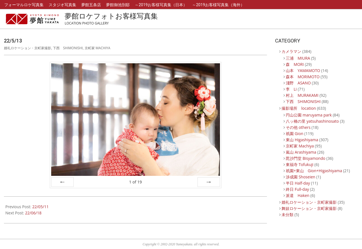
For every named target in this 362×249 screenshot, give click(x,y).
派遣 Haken (297, 195)
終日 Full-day (297, 189)
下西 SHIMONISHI (68, 48)
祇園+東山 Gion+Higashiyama (314, 170)
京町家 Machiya (98, 48)
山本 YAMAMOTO (303, 70)
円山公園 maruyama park (309, 115)
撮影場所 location (299, 108)
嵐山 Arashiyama (301, 152)
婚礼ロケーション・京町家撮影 (27, 48)
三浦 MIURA (298, 58)
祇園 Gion (294, 133)
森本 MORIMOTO (303, 76)
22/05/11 (40, 206)
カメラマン (291, 51)
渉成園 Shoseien (300, 177)
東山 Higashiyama (302, 139)
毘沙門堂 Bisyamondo (305, 158)
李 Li (291, 89)
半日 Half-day (298, 183)
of (135, 182)
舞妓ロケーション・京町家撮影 (309, 208)
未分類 (287, 214)
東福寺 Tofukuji (299, 164)
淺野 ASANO (298, 83)
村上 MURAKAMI (302, 95)
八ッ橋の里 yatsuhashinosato (312, 121)
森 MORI (295, 64)
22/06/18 (33, 213)
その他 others (298, 127)
